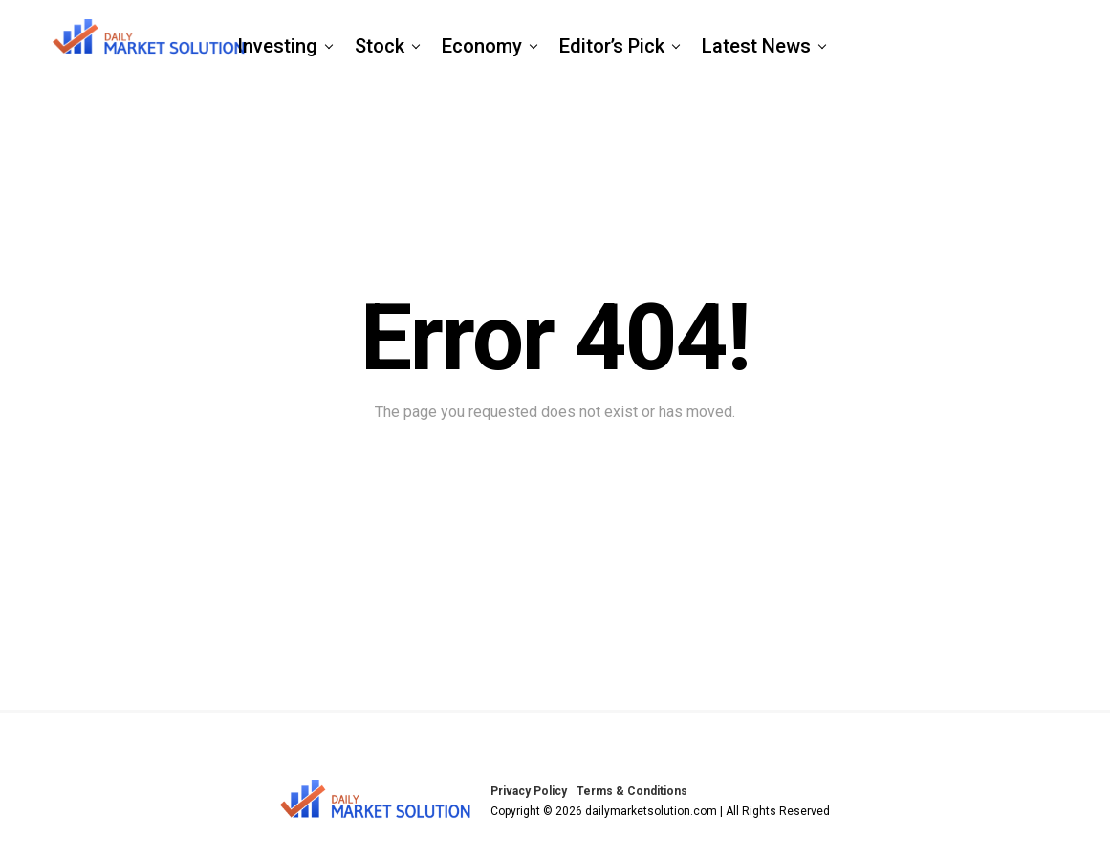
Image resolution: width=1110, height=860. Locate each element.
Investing (277, 45)
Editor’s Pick (611, 45)
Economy (482, 45)
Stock (379, 45)
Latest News (756, 45)
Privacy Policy (528, 791)
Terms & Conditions (632, 791)
